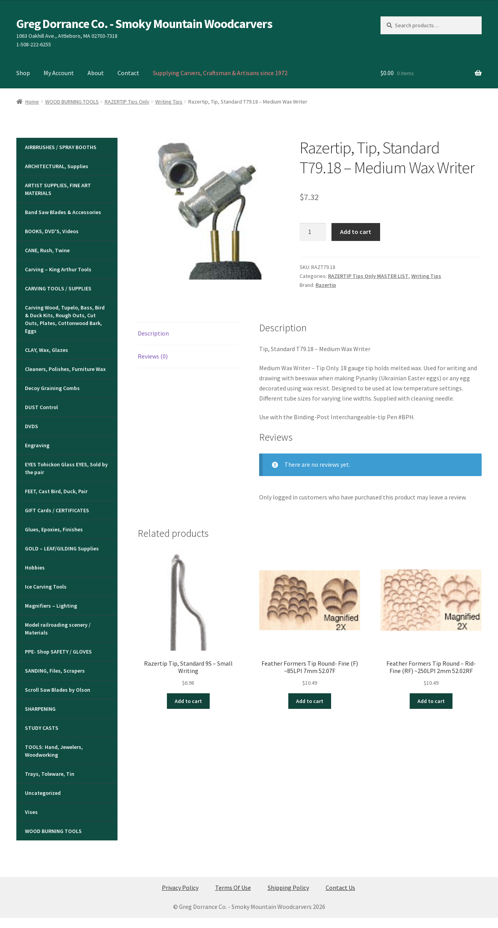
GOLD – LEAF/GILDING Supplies (62, 548)
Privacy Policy (180, 887)
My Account (59, 73)
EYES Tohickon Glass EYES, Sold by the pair (66, 468)
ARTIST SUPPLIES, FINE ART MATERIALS (58, 189)
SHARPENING (40, 708)
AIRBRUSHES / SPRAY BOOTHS (60, 147)
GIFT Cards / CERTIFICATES (57, 510)
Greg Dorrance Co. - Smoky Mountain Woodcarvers (144, 24)
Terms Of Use (233, 887)
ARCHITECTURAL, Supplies (56, 166)
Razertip (326, 284)
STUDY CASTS (41, 727)
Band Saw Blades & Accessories (63, 212)
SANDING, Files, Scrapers (55, 670)
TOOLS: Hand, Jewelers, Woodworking (54, 750)
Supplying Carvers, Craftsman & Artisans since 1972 (220, 73)
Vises (31, 812)
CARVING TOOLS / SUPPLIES (58, 288)
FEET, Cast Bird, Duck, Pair (56, 491)
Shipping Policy (288, 887)
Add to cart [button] (188, 701)
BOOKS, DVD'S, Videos (52, 231)
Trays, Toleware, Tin (49, 773)
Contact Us (340, 887)
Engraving (37, 445)
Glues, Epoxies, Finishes (54, 529)
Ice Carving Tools (46, 586)
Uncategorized (43, 792)
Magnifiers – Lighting (51, 605)
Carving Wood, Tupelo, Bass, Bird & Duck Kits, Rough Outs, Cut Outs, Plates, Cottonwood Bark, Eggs (65, 319)
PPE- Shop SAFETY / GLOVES (58, 651)
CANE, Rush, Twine (47, 250)
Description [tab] (153, 333)
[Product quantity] (313, 232)
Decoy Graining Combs (52, 388)
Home (32, 101)
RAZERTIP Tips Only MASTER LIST (368, 275)
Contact (128, 73)
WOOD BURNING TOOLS (72, 101)
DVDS (31, 426)
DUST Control (41, 407)
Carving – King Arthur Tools (58, 269)
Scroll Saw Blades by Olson (57, 689)
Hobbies (35, 567)
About (96, 73)
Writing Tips (168, 101)
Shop (23, 73)
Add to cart (355, 232)
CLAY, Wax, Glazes (46, 349)
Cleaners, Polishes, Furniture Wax (65, 369)
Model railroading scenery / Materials (58, 628)
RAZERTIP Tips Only (127, 101)
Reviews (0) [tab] (153, 356)
